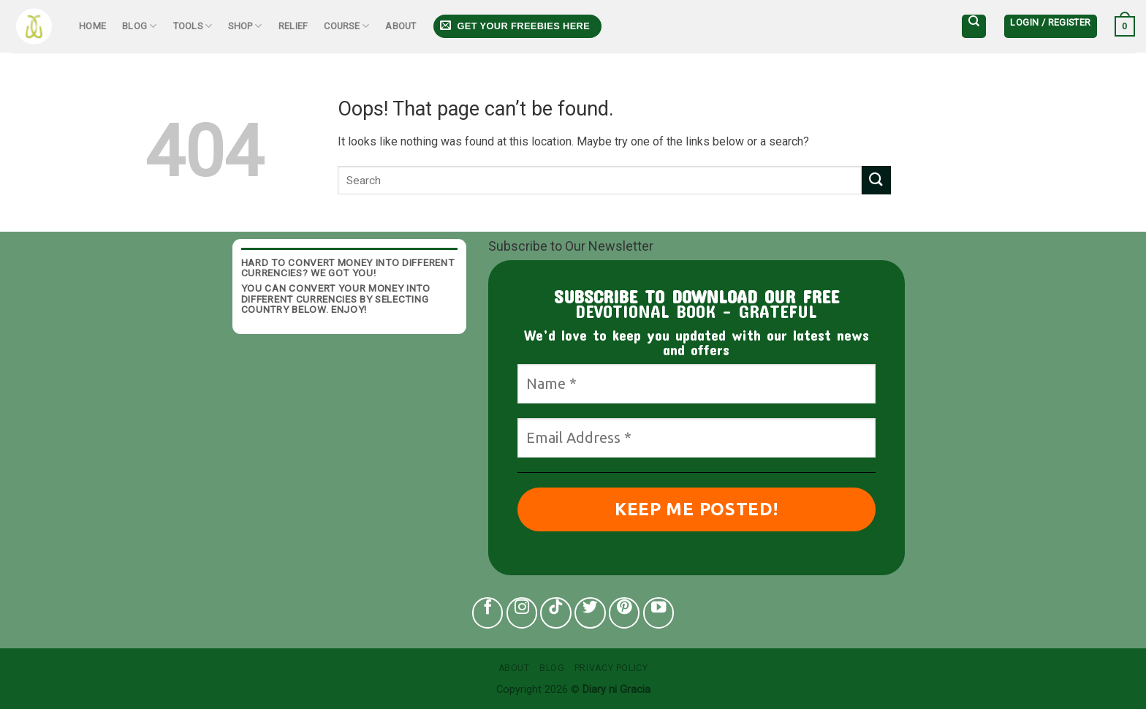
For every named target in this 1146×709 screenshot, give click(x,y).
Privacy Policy (611, 668)
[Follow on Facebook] (488, 613)
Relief (293, 25)
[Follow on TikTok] (556, 613)
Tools (193, 26)
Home (92, 25)
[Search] (974, 26)
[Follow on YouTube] (659, 613)
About (400, 25)
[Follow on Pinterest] (624, 613)
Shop (245, 26)
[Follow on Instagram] (522, 613)
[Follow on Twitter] (590, 613)
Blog (139, 26)
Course (346, 26)
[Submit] (876, 180)
